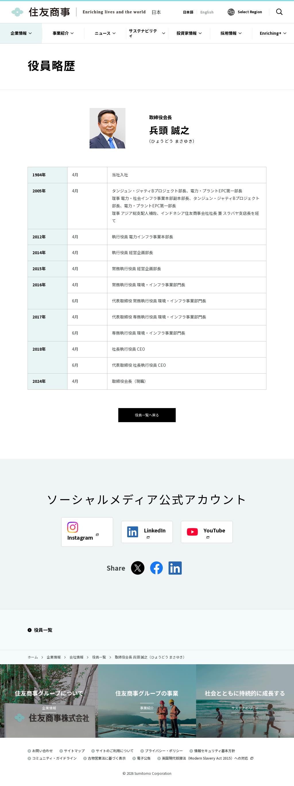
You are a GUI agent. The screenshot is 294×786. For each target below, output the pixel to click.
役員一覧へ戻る (147, 414)
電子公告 (144, 757)
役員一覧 (40, 629)
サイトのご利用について (115, 750)
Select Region (250, 11)
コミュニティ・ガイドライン (54, 757)
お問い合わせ (42, 750)
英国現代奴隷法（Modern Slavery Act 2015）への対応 (207, 757)
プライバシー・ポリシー (164, 750)
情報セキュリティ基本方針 (214, 750)
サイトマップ (74, 750)
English (207, 11)
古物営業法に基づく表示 (107, 757)
